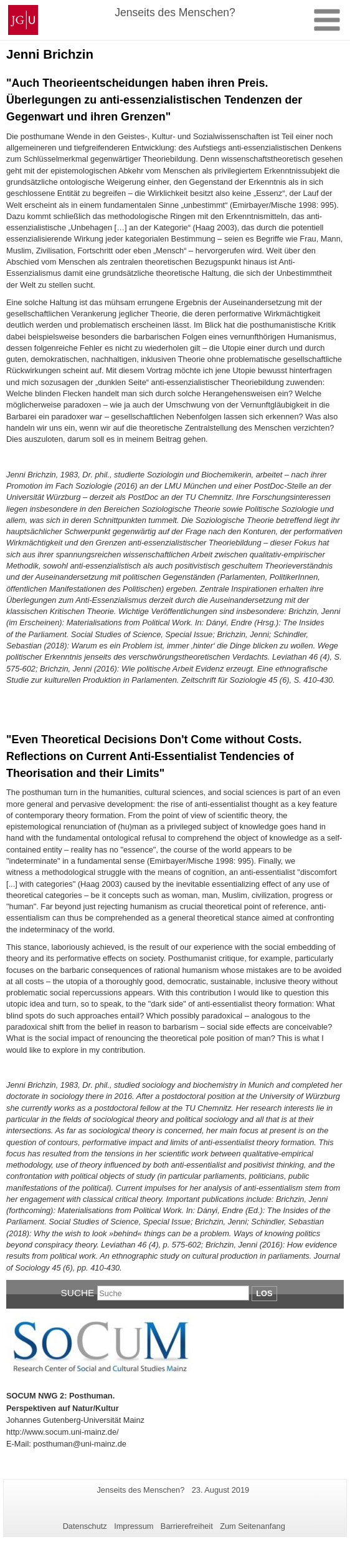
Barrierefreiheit (187, 1526)
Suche (78, 1292)
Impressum (133, 1526)
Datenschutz (85, 1526)
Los (264, 1293)
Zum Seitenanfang (252, 1526)
